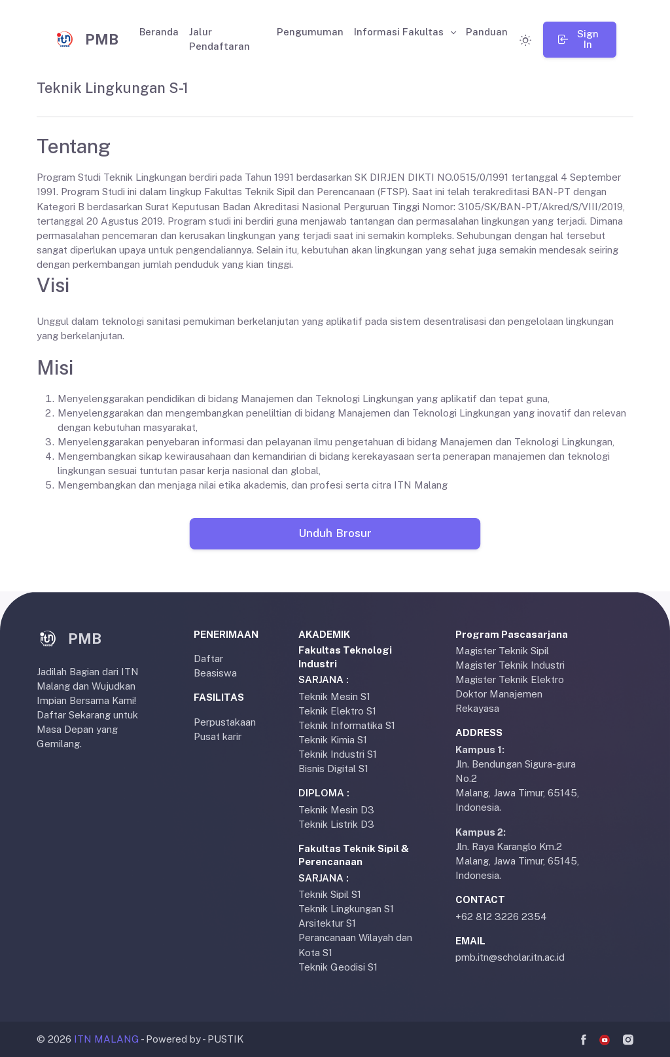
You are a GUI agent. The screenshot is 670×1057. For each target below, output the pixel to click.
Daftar (208, 658)
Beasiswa (215, 672)
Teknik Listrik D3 (336, 824)
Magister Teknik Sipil (502, 650)
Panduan (487, 31)
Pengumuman (310, 31)
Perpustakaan (225, 722)
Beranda (159, 31)
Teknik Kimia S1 (332, 739)
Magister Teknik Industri (510, 665)
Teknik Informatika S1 (346, 725)
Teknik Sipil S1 (329, 894)
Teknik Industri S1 (337, 754)
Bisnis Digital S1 (333, 768)
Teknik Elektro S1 (337, 710)
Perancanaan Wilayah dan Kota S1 (355, 944)
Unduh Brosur (334, 533)
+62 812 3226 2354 (501, 916)
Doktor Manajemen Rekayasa (498, 701)
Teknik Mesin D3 (336, 809)
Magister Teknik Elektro (509, 679)
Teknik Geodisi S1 (338, 967)
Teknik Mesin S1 (334, 696)
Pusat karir (217, 736)
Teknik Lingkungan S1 (346, 908)
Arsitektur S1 (327, 923)
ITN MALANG (106, 1039)
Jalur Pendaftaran (219, 39)
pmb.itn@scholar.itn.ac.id (510, 957)
